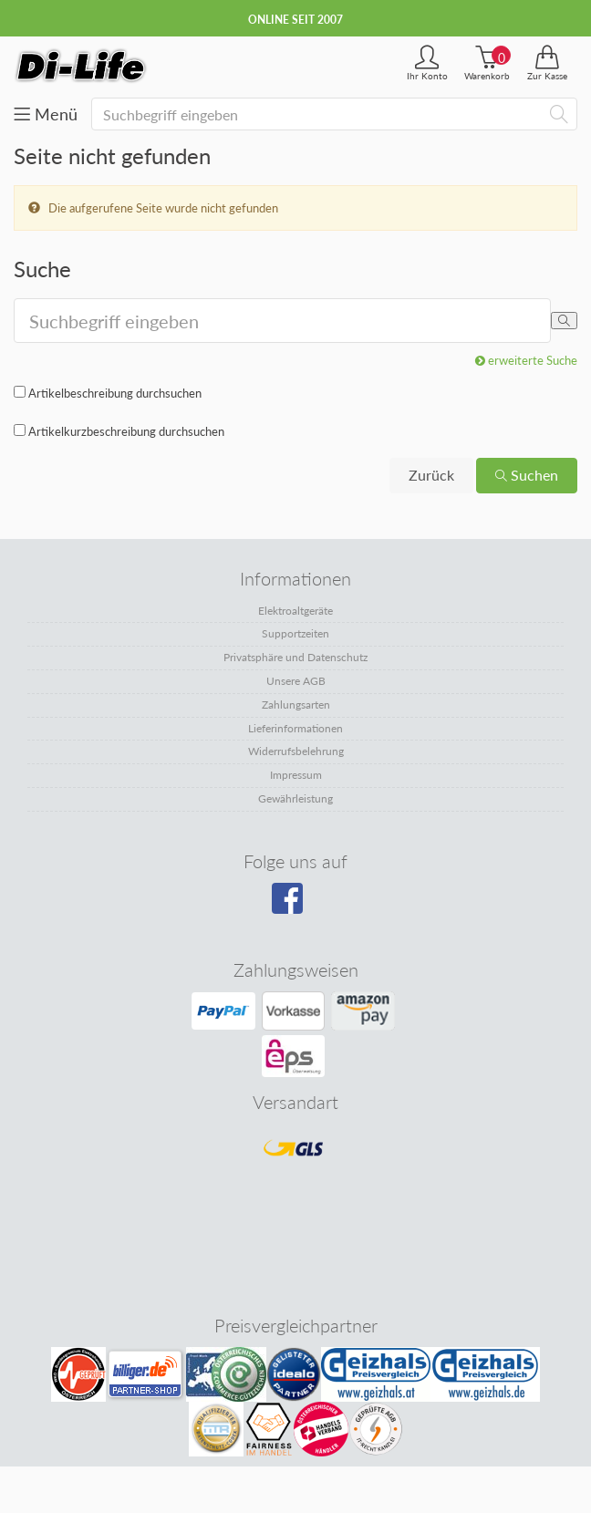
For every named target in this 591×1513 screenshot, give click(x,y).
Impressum (296, 775)
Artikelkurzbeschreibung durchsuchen (126, 431)
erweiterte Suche (526, 360)
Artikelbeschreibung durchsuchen (115, 393)
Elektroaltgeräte (295, 610)
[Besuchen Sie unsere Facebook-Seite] (293, 905)
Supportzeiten (295, 633)
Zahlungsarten (296, 704)
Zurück (431, 474)
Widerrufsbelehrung (296, 751)
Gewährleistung (295, 798)
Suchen (526, 474)
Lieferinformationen (295, 728)
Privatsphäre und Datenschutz (295, 657)
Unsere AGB (296, 681)
